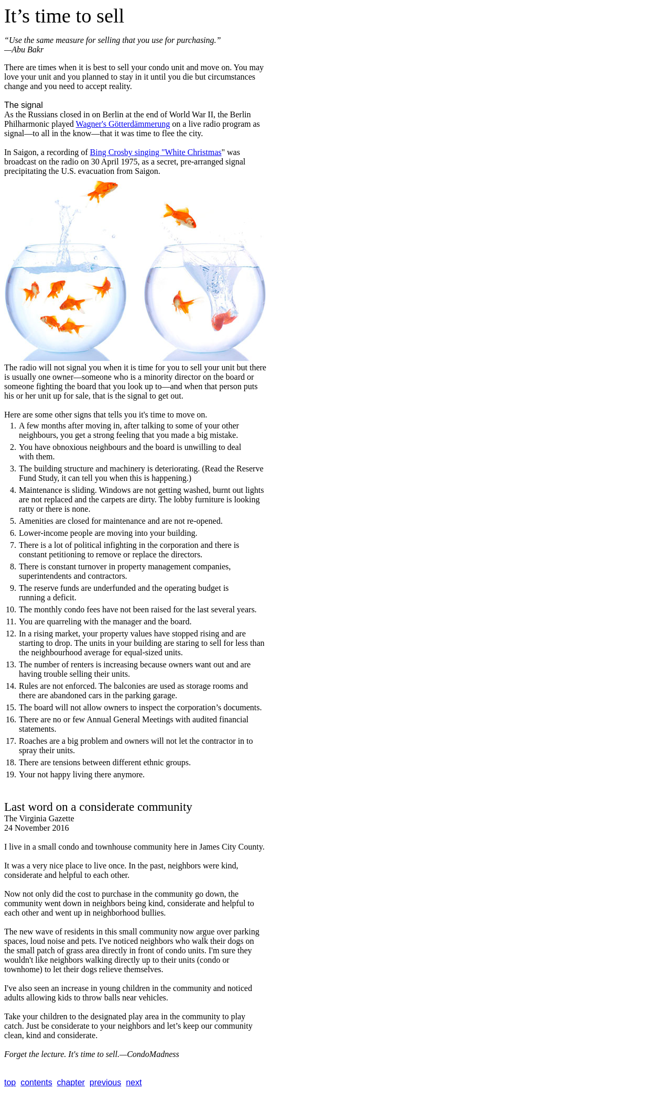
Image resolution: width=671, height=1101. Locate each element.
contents (36, 1082)
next (134, 1082)
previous (105, 1082)
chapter (71, 1082)
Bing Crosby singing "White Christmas (156, 152)
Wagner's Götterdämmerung (123, 123)
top (10, 1082)
